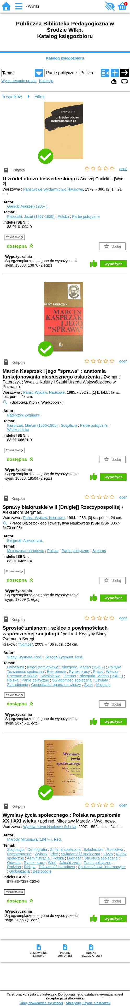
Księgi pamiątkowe (42, 667)
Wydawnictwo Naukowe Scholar (49, 827)
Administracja (38, 858)
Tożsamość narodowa (57, 867)
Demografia (37, 849)
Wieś (52, 863)
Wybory (41, 854)
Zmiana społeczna (65, 849)
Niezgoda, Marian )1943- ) (101, 676)
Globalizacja (19, 871)
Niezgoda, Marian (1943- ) (83, 667)
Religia (30, 867)
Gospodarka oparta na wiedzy (56, 685)
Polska (63, 216)
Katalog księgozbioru (65, 58)
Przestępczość (19, 854)
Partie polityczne (86, 216)
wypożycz (113, 264)
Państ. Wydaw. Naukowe (44, 392)
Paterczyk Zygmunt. (23, 415)
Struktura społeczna (100, 858)
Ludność (74, 858)
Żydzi (88, 685)
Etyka (108, 854)
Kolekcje (46, 81)
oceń (123, 169)
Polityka (114, 667)
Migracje (103, 685)
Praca (98, 671)
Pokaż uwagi (14, 237)
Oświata (101, 680)
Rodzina (14, 867)
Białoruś (99, 551)
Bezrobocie (56, 671)
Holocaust (15, 667)
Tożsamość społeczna (25, 671)
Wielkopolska (18, 430)
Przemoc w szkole (22, 676)
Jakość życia (70, 863)
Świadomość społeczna (71, 680)
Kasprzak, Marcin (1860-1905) (32, 425)
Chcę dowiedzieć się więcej (41, 1003)
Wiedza (112, 671)
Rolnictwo (115, 849)
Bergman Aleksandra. (25, 540)
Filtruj (39, 96)
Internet (69, 676)
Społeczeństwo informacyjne (102, 867)
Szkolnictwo (50, 676)
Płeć (54, 854)
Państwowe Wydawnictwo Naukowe (53, 189)
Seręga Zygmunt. (64, 657)
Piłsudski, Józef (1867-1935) (31, 216)
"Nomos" (25, 644)
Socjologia (15, 849)
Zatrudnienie (17, 685)
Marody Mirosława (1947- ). (34, 839)
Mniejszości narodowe (25, 551)
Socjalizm (69, 425)
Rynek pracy (79, 671)
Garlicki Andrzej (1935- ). (27, 206)
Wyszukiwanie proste (19, 81)
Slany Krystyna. (25, 657)
